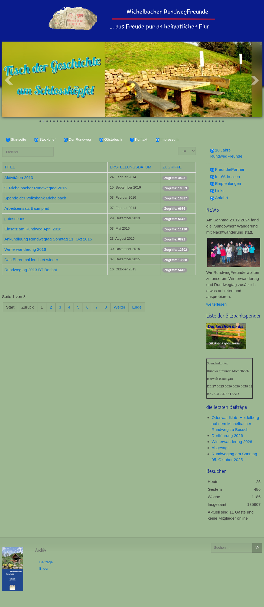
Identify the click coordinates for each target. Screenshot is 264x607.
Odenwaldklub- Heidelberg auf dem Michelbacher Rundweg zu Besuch (235, 423)
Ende (136, 307)
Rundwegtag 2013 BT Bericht (31, 269)
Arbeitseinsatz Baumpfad (27, 208)
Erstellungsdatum (130, 167)
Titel (10, 167)
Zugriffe (171, 167)
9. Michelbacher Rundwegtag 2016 (36, 188)
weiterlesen (216, 304)
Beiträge (46, 562)
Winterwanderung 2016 (25, 249)
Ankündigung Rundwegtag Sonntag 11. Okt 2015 (48, 239)
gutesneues (15, 218)
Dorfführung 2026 (227, 435)
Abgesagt (220, 447)
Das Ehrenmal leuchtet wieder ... (34, 259)
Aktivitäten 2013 (19, 177)
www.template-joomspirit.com (132, 602)
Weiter (119, 307)
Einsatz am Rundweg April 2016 (33, 228)
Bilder (44, 568)
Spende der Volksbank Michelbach (35, 198)
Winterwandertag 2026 (232, 441)
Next (255, 80)
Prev (9, 80)
